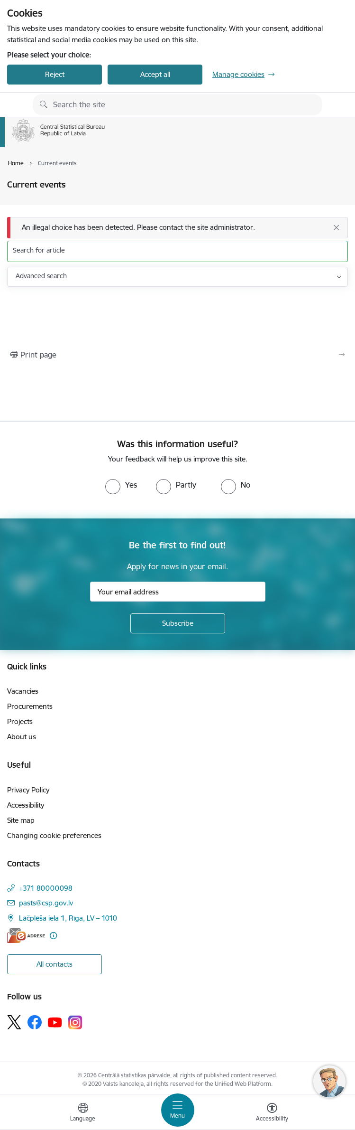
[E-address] (26, 935)
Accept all (155, 74)
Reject (54, 74)
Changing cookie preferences (54, 835)
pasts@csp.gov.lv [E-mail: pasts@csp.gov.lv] (46, 902)
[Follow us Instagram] (75, 1022)
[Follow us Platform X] (14, 1022)
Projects (20, 721)
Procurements (30, 706)
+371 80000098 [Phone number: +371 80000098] (46, 888)
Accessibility (25, 805)
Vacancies (22, 691)
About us (21, 736)
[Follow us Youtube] (55, 1021)
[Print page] (177, 355)
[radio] (121, 484)
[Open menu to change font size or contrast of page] (272, 1113)
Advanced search (41, 276)
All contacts (54, 964)
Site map (21, 820)
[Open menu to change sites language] (83, 1113)
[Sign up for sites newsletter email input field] (177, 592)
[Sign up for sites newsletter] (177, 623)
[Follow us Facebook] (34, 1022)
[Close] (336, 227)
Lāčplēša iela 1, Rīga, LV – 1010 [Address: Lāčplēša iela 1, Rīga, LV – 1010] (68, 918)
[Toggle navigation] (177, 1110)
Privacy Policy (28, 789)
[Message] (177, 227)
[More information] (53, 935)
